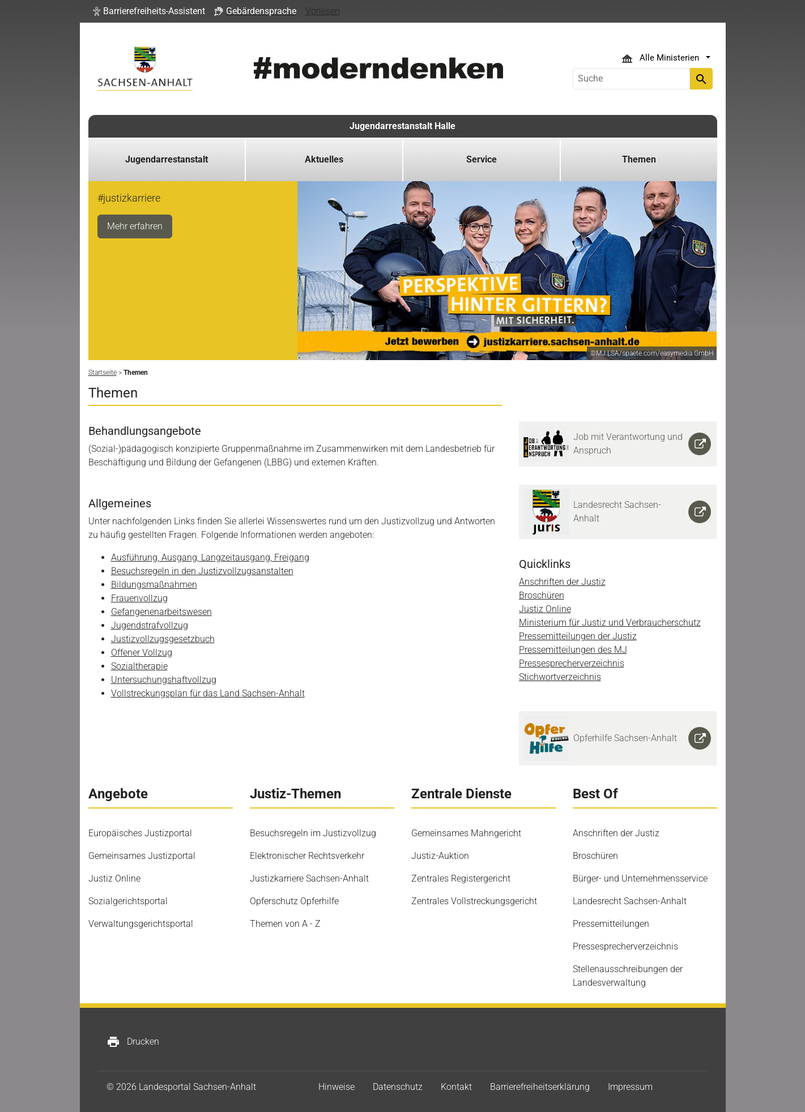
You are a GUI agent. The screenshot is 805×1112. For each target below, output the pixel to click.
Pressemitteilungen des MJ (573, 649)
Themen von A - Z (285, 923)
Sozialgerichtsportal (128, 901)
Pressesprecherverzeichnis (571, 663)
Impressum (630, 1086)
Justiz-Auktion (440, 855)
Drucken (133, 1042)
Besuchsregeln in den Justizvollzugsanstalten (202, 571)
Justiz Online (545, 609)
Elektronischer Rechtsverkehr (307, 855)
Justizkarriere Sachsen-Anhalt (309, 878)
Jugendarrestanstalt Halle (402, 126)
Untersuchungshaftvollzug (163, 679)
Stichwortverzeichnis (560, 677)
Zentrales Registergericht (460, 878)
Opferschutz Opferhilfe (294, 901)
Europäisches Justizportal (140, 833)
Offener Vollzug (141, 652)
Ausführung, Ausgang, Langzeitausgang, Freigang (210, 557)
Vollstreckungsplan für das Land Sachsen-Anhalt (208, 693)
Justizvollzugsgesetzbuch (163, 639)
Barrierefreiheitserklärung (540, 1086)
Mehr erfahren (135, 226)
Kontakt (456, 1086)
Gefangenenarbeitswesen (161, 611)
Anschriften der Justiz (562, 581)
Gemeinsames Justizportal (141, 855)
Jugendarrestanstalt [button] (166, 159)
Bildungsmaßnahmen (154, 584)
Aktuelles (324, 159)
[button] (149, 11)
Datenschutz (398, 1086)
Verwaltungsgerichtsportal (140, 923)
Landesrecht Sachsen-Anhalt (630, 901)
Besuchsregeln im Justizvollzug (313, 833)
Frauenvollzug (139, 598)
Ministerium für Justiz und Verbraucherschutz (610, 622)
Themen (639, 159)
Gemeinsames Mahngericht (466, 833)
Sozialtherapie (139, 666)
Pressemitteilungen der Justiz (578, 636)
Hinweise (336, 1086)
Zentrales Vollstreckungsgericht (474, 901)
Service (481, 159)
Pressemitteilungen (611, 923)
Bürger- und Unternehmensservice (640, 878)
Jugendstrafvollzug (149, 625)
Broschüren (541, 595)
